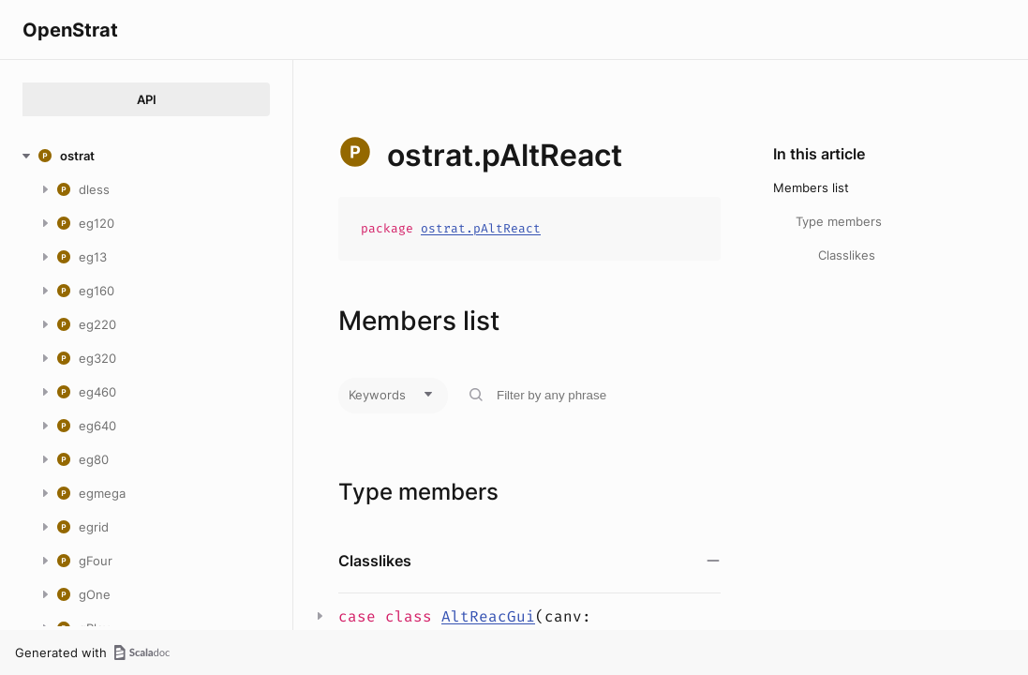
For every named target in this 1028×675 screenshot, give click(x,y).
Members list (811, 187)
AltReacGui (488, 616)
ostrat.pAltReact (481, 228)
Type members (839, 221)
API (146, 99)
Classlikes (846, 255)
